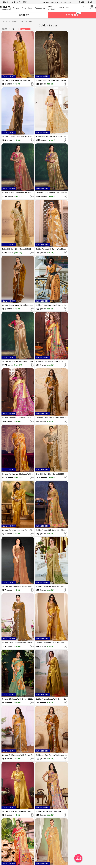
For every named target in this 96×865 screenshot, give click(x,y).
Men (24, 8)
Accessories (40, 8)
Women (16, 8)
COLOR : (5, 29)
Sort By (24, 15)
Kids (30, 8)
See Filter (73, 14)
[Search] (84, 7)
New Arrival (51, 8)
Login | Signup (85, 2)
